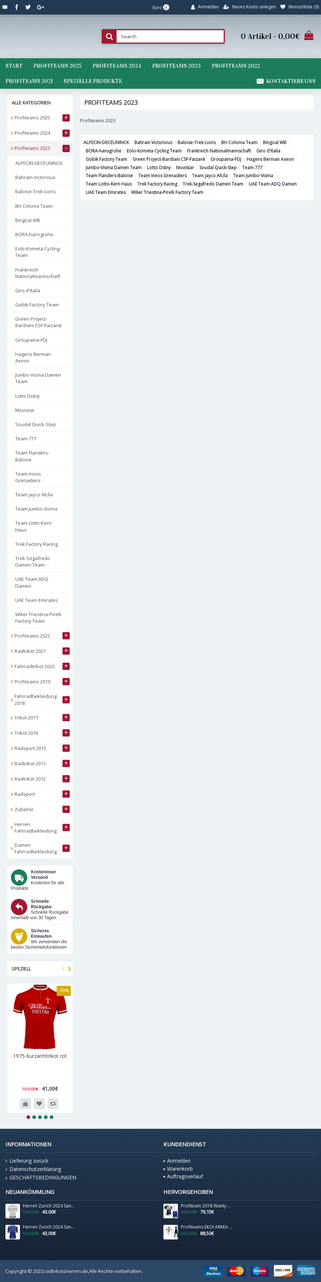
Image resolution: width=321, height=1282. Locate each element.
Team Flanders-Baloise (109, 175)
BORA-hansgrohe (103, 151)
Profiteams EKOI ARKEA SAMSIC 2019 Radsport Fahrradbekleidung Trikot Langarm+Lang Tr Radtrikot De (206, 1227)
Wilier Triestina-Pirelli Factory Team (167, 192)
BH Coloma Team (239, 142)
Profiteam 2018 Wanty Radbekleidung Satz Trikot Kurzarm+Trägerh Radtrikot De (206, 1205)
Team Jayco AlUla (210, 175)
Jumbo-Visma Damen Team (114, 167)
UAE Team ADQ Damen (273, 184)
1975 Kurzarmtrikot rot (40, 1055)
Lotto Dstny (159, 167)
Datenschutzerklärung (33, 1169)
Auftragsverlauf (183, 1176)
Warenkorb (178, 1168)
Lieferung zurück (26, 1160)
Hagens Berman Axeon (270, 159)
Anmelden (177, 1160)
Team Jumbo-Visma (253, 175)
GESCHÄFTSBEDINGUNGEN (40, 1177)
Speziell (21, 968)
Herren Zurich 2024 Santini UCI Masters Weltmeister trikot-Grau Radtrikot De (48, 1205)
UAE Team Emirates (106, 192)
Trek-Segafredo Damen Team (213, 184)
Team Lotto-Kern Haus (109, 184)
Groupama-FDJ (226, 159)
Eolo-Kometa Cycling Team (154, 151)
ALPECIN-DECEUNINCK (106, 142)
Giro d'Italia (268, 151)
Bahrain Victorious (153, 142)
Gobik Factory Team (106, 159)
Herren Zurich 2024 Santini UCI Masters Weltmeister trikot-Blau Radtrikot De (48, 1227)
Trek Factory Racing (157, 184)
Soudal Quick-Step (218, 167)
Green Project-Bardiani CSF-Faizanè (169, 159)
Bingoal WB (275, 142)
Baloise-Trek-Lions (197, 142)
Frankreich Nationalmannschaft (219, 151)
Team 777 (252, 167)
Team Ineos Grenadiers (162, 175)
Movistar (185, 167)
